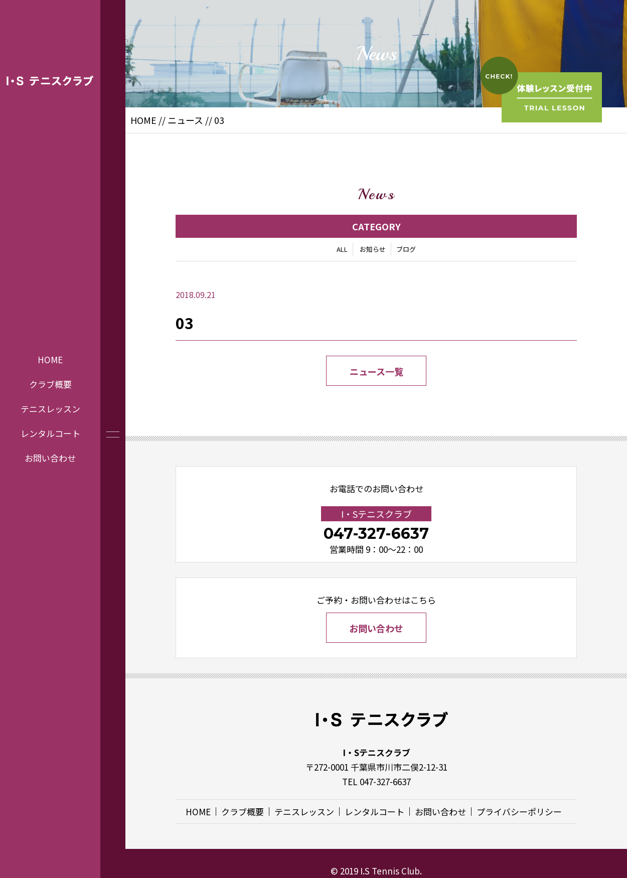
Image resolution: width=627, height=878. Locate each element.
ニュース (185, 119)
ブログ (406, 249)
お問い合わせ (50, 457)
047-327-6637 (376, 533)
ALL (342, 249)
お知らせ (373, 249)
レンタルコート (50, 432)
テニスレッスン (50, 408)
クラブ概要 (50, 384)
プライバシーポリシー (519, 811)
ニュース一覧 (376, 371)
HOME (50, 359)
